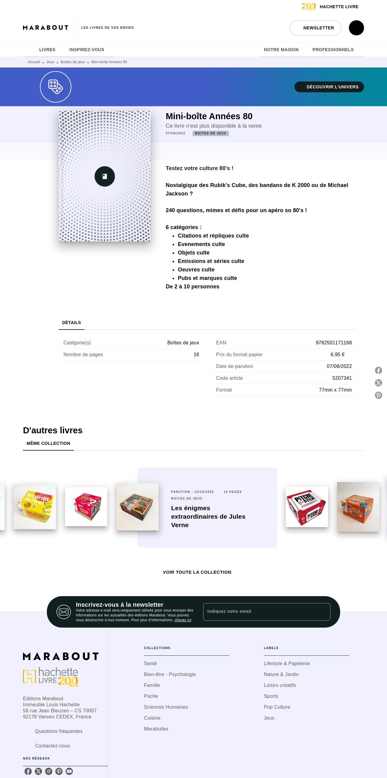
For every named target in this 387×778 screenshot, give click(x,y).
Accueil (34, 62)
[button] (316, 27)
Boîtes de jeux (73, 62)
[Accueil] (48, 27)
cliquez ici (182, 620)
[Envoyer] (323, 612)
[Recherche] (356, 27)
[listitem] (28, 771)
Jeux (51, 62)
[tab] (29, 49)
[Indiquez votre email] (259, 612)
